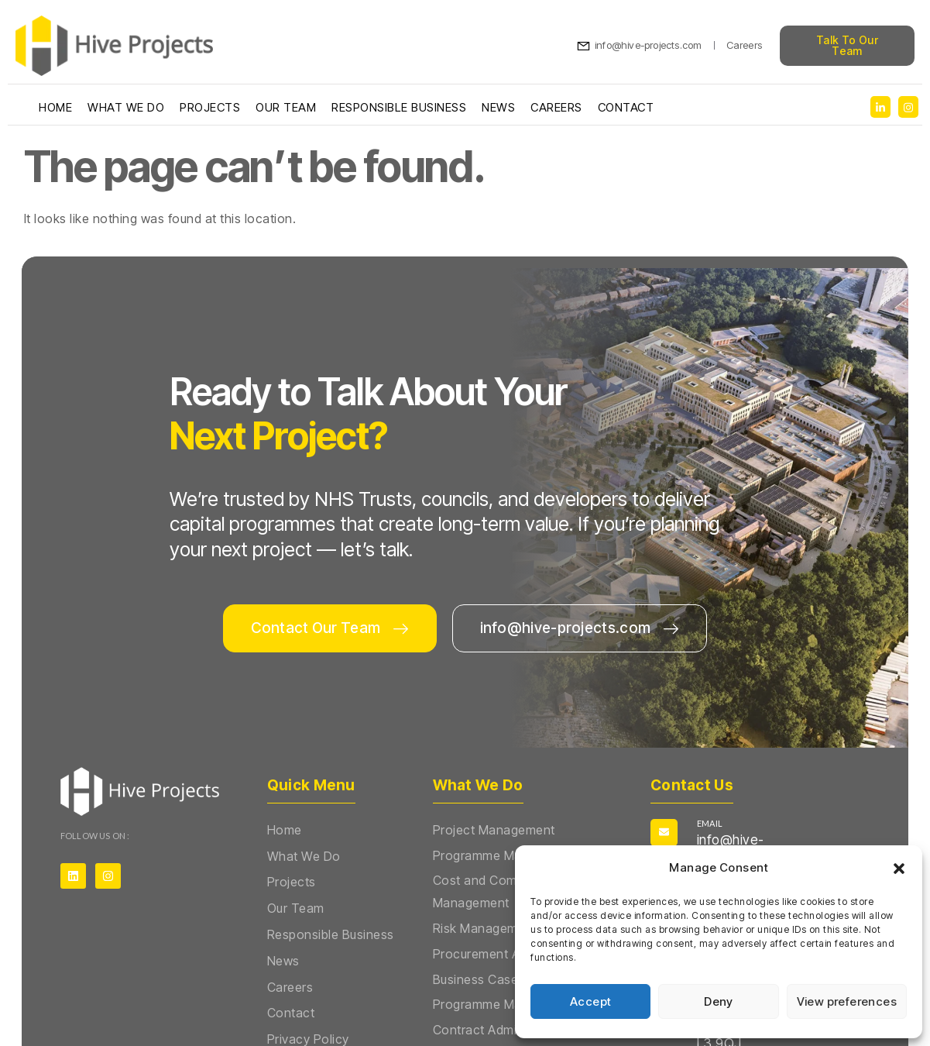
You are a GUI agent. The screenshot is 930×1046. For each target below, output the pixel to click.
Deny (718, 1001)
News (498, 107)
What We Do (126, 107)
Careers (556, 107)
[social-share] (880, 107)
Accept (590, 1001)
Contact (626, 107)
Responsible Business (398, 107)
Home (55, 107)
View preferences (847, 1001)
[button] (899, 868)
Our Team (286, 107)
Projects (210, 107)
